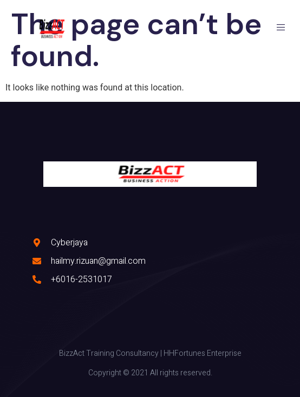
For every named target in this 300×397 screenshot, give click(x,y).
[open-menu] (282, 29)
